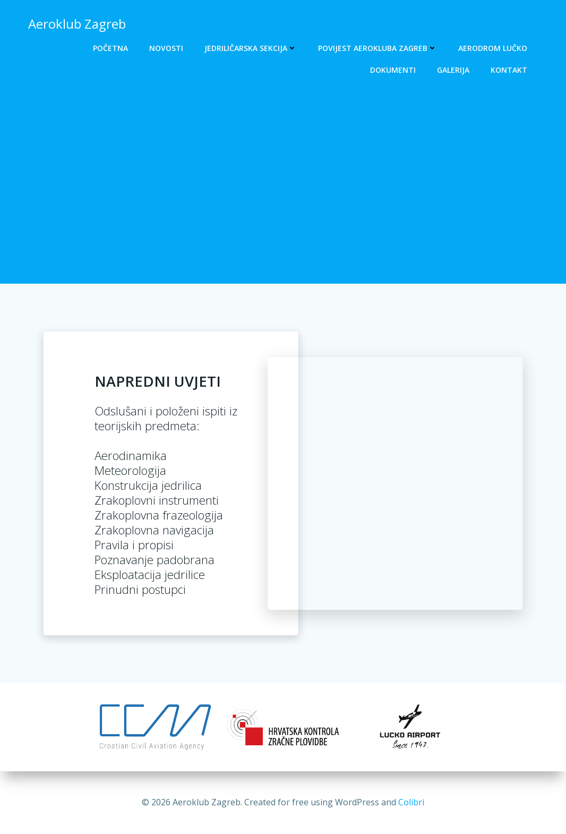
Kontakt (509, 70)
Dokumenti (393, 70)
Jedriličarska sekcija (250, 48)
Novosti (166, 48)
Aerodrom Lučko (492, 48)
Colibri (411, 802)
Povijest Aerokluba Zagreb (377, 48)
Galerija (453, 70)
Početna (110, 48)
